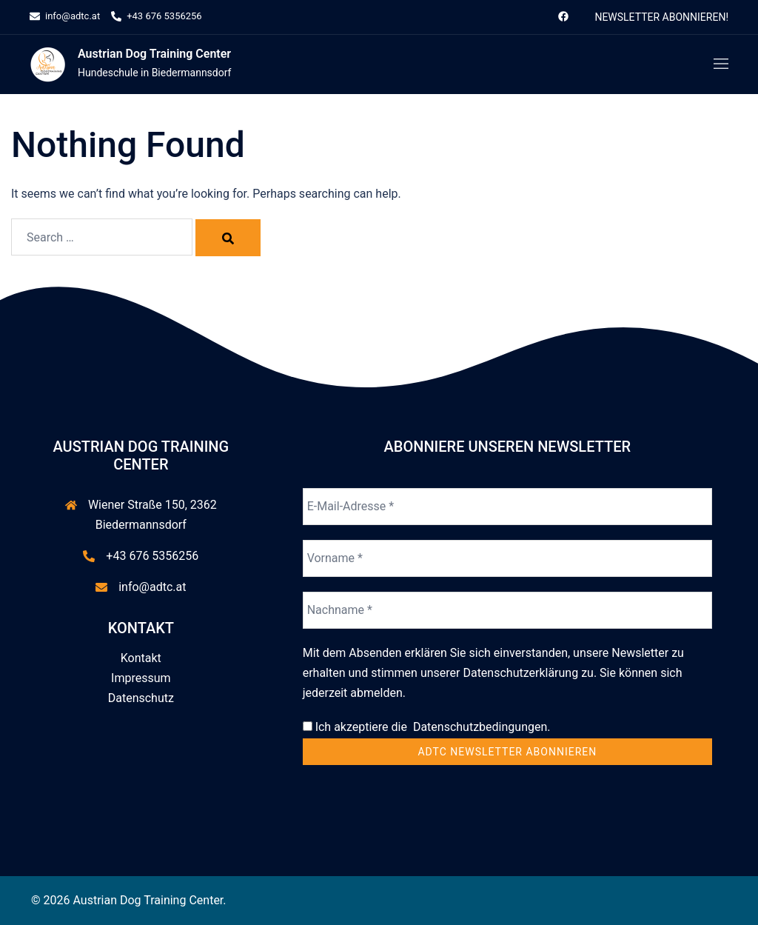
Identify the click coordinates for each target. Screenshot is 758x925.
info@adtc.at (152, 587)
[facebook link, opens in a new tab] (562, 15)
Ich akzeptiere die (427, 727)
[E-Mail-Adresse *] (507, 506)
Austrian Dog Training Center (154, 54)
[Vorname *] (507, 558)
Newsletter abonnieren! (661, 17)
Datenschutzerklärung (520, 673)
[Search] (228, 237)
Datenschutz (141, 698)
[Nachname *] (507, 610)
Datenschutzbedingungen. (479, 727)
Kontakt (141, 658)
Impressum (141, 678)
